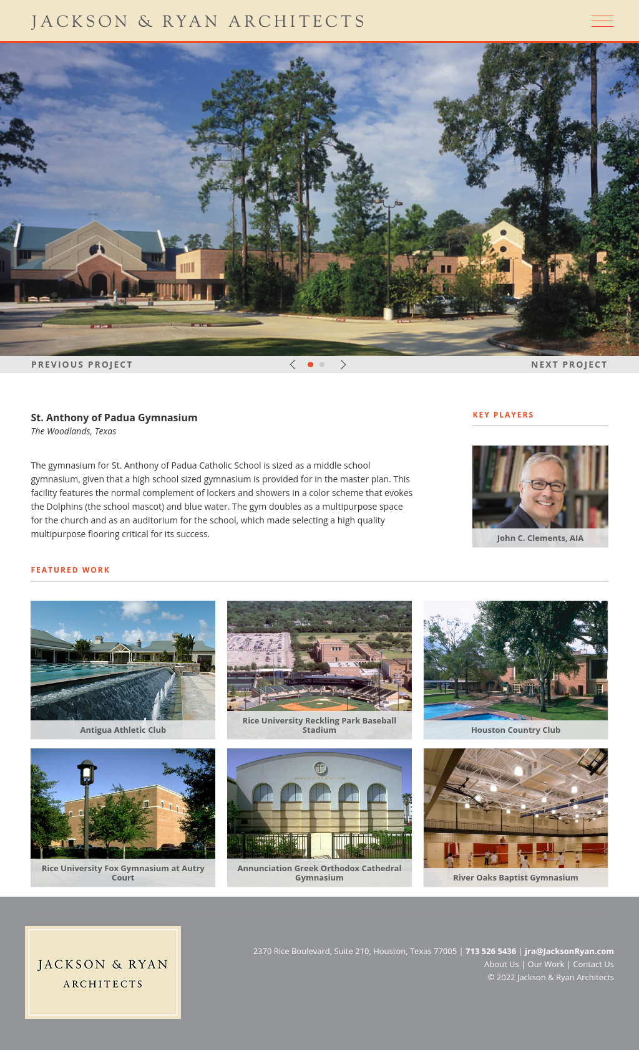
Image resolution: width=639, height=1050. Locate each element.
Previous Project (82, 364)
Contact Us (593, 964)
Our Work (546, 964)
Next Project (569, 364)
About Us (501, 964)
